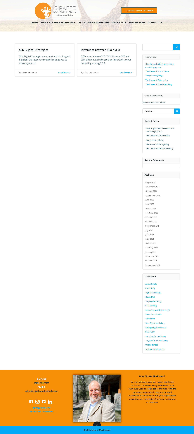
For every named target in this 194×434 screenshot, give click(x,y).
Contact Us (155, 22)
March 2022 (151, 208)
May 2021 (150, 239)
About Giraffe (151, 284)
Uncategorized (152, 345)
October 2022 (151, 191)
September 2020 (153, 265)
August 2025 (151, 182)
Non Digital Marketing (155, 323)
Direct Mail (150, 297)
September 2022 (153, 195)
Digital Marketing (153, 293)
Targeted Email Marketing (157, 340)
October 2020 (151, 261)
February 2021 (152, 248)
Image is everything (154, 76)
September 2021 (153, 226)
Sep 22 (96, 73)
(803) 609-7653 (41, 383)
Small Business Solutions (58, 22)
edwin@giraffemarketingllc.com (41, 391)
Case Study (150, 288)
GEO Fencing (151, 306)
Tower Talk (119, 22)
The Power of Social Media (157, 71)
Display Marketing (153, 301)
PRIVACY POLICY (41, 408)
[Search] (176, 47)
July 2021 (149, 230)
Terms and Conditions (42, 411)
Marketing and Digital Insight (158, 310)
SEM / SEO (150, 332)
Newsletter (150, 319)
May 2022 (150, 204)
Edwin (24, 73)
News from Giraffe (154, 314)
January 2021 (151, 252)
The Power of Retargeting (157, 80)
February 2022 (152, 213)
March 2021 (151, 243)
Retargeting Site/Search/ (156, 327)
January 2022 (151, 217)
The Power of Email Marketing (159, 84)
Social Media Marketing (94, 22)
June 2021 (150, 235)
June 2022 (150, 200)
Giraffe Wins (137, 22)
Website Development (155, 349)
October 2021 (151, 221)
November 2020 (153, 256)
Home (35, 22)
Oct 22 (34, 73)
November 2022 (153, 187)
